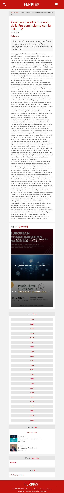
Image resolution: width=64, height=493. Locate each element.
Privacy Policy (42, 491)
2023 (32, 333)
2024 (32, 328)
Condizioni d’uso (31, 491)
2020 (32, 347)
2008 (32, 402)
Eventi (35, 432)
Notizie (29, 432)
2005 (32, 415)
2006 (32, 411)
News (16, 12)
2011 (32, 388)
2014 (32, 374)
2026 (32, 319)
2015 (32, 370)
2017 (32, 360)
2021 (32, 342)
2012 (32, 383)
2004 (32, 420)
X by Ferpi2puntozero (17, 475)
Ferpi (12, 12)
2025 (32, 324)
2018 (32, 356)
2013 (32, 379)
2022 (32, 338)
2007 (32, 406)
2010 (32, 393)
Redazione (20, 491)
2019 (32, 351)
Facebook (13, 462)
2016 (32, 365)
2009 (32, 397)
